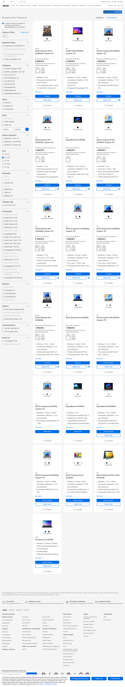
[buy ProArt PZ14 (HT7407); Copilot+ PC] (78, 52)
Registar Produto (88, 624)
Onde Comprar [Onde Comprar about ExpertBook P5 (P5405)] (108, 431)
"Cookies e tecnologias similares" (48, 684)
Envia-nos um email (88, 621)
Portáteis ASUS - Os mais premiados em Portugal (70, 650)
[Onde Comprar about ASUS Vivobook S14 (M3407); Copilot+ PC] (119, 100)
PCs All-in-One (26, 620)
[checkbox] (14, 50)
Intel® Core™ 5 (10, 253)
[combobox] (113, 17)
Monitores (25, 617)
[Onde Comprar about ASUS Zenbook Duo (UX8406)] (57, 366)
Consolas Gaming (7, 620)
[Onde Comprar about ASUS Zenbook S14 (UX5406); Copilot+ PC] (57, 277)
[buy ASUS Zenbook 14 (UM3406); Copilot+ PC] (108, 230)
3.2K (7, 180)
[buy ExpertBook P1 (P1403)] (75, 406)
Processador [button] (15, 211)
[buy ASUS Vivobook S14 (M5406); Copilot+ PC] (47, 476)
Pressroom (66, 620)
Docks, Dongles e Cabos (49, 649)
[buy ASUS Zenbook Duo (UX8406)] (47, 318)
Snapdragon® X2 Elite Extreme (12, 274)
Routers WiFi (46, 617)
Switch (44, 623)
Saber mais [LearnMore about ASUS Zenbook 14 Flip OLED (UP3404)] (108, 504)
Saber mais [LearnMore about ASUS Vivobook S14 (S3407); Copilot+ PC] (108, 367)
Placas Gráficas (26, 634)
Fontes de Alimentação (29, 637)
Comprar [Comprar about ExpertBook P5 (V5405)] (78, 185)
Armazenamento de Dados (30, 643)
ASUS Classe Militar (69, 662)
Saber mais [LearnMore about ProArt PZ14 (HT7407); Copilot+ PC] (78, 100)
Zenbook (26, 610)
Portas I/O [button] (15, 338)
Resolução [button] (15, 173)
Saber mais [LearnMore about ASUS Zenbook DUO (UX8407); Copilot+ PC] (47, 100)
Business (120, 1)
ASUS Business (67, 657)
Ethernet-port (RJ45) (12, 344)
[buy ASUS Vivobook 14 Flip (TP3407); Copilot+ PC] (108, 141)
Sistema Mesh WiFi (48, 620)
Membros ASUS (105, 1)
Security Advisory (88, 633)
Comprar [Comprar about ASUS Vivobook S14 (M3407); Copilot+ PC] (109, 96)
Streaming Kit (46, 637)
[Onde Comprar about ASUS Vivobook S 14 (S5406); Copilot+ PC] (88, 277)
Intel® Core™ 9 (10, 269)
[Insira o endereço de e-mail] (14, 674)
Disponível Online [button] (15, 43)
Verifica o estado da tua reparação (90, 617)
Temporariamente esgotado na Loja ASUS (14, 55)
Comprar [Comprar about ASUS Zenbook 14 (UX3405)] (78, 363)
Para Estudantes (7, 640)
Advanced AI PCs (68, 640)
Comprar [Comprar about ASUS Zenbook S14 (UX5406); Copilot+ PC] (47, 274)
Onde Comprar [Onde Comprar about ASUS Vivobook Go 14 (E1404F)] (78, 500)
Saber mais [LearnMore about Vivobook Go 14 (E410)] (47, 566)
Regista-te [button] (31, 674)
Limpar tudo (24, 32)
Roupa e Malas (46, 640)
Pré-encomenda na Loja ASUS (14, 50)
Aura (64, 646)
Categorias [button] (15, 65)
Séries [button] (15, 99)
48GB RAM (9, 300)
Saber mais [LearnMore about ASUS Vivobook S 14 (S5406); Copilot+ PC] (76, 278)
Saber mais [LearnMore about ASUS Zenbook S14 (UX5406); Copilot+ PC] (46, 278)
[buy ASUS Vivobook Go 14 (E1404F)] (78, 476)
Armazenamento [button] (15, 325)
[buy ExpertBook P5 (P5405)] (106, 406)
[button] (114, 1)
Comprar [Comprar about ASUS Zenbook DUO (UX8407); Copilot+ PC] (47, 96)
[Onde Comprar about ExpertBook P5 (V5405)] (88, 189)
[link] (5, 5)
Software (4, 646)
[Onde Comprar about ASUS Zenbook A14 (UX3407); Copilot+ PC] (57, 189)
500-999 (8, 118)
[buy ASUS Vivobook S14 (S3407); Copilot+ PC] (108, 318)
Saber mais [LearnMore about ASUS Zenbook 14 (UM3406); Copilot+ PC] (107, 278)
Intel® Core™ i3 (10, 214)
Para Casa (5, 632)
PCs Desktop (26, 623)
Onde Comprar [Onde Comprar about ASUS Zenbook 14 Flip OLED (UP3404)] (108, 500)
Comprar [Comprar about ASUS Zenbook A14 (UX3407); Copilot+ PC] (47, 185)
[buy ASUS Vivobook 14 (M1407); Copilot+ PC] (47, 407)
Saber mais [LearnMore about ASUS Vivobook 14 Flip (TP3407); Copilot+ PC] (107, 189)
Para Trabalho (6, 635)
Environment (107, 620)
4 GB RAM (9, 287)
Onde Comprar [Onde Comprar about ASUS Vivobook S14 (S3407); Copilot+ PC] (108, 363)
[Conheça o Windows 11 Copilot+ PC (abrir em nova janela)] (113, 14)
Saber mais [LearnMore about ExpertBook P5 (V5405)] (76, 189)
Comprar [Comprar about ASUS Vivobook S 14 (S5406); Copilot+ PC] (78, 274)
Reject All (99, 679)
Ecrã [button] (15, 151)
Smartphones (6, 623)
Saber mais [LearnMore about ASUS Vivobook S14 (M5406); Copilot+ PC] (47, 504)
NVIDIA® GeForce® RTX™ (14, 312)
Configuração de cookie (80, 679)
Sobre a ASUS (67, 617)
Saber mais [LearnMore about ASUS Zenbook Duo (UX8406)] (46, 367)
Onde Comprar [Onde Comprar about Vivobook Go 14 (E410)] (47, 562)
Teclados (45, 632)
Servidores (45, 626)
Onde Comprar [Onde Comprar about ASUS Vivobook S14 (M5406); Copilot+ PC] (47, 500)
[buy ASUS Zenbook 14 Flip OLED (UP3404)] (108, 476)
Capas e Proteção (47, 643)
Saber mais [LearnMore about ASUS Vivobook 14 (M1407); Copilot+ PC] (47, 431)
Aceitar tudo (115, 679)
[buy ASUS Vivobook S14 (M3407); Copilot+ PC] (108, 52)
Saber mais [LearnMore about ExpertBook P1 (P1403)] (78, 431)
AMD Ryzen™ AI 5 (11, 263)
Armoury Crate (67, 643)
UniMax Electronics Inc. (70, 629)
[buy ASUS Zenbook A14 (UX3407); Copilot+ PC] (47, 141)
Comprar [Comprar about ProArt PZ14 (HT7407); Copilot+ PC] (78, 96)
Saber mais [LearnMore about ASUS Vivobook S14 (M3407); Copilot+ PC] (107, 100)
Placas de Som (26, 640)
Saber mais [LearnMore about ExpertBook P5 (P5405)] (108, 435)
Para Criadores (6, 637)
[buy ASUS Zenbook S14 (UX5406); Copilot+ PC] (47, 230)
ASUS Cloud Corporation (70, 626)
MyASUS (86, 636)
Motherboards (26, 632)
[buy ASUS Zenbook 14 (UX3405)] (77, 317)
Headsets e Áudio (47, 634)
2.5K (7, 186)
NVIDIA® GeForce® (12, 316)
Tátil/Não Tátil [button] (15, 202)
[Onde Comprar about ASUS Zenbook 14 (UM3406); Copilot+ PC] (119, 277)
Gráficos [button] (15, 306)
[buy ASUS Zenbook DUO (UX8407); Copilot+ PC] (47, 52)
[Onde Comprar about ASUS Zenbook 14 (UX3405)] (88, 366)
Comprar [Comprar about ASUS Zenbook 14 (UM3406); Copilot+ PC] (109, 274)
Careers (65, 631)
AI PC (64, 637)
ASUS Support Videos (89, 630)
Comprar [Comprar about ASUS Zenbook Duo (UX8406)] (47, 363)
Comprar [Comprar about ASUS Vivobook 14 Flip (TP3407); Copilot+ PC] (109, 185)
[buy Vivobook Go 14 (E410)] (44, 539)
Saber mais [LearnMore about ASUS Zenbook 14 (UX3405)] (76, 367)
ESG (105, 617)
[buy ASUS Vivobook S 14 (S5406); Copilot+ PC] (78, 230)
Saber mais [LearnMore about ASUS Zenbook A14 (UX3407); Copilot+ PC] (46, 189)
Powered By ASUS (68, 654)
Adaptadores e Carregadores (50, 646)
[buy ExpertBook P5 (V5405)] (75, 140)
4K (6, 176)
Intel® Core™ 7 (10, 256)
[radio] (47, 38)
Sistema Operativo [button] (15, 135)
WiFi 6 (24, 649)
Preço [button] (15, 115)
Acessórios (5, 626)
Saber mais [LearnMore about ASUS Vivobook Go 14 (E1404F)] (78, 504)
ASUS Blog (66, 665)
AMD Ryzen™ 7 (10, 231)
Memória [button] (15, 284)
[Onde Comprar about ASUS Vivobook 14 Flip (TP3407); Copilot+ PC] (119, 189)
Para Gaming (6, 643)
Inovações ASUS (68, 659)
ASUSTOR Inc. (67, 623)
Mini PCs (24, 626)
